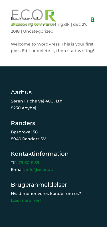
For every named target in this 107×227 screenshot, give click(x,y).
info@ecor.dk (39, 169)
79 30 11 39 (29, 162)
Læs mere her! (26, 200)
